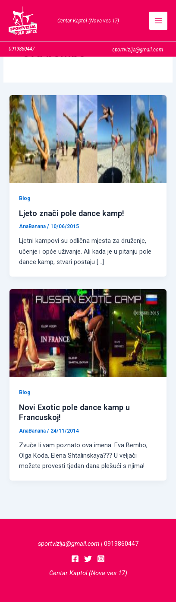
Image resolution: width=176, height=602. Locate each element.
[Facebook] (75, 559)
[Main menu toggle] (158, 21)
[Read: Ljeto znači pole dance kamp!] (87, 139)
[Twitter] (88, 559)
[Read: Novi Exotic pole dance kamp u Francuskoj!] (87, 333)
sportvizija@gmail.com (68, 544)
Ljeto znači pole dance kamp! (71, 213)
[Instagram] (101, 559)
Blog (25, 198)
